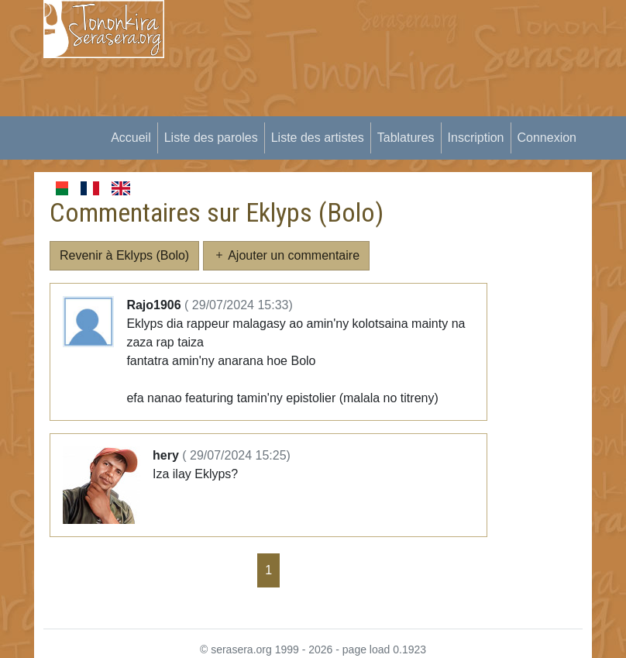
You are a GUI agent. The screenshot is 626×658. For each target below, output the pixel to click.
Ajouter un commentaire (286, 255)
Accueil (131, 137)
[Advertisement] (404, 108)
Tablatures (406, 137)
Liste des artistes (317, 137)
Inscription (476, 137)
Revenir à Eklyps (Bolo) (124, 255)
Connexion (547, 137)
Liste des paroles (211, 137)
